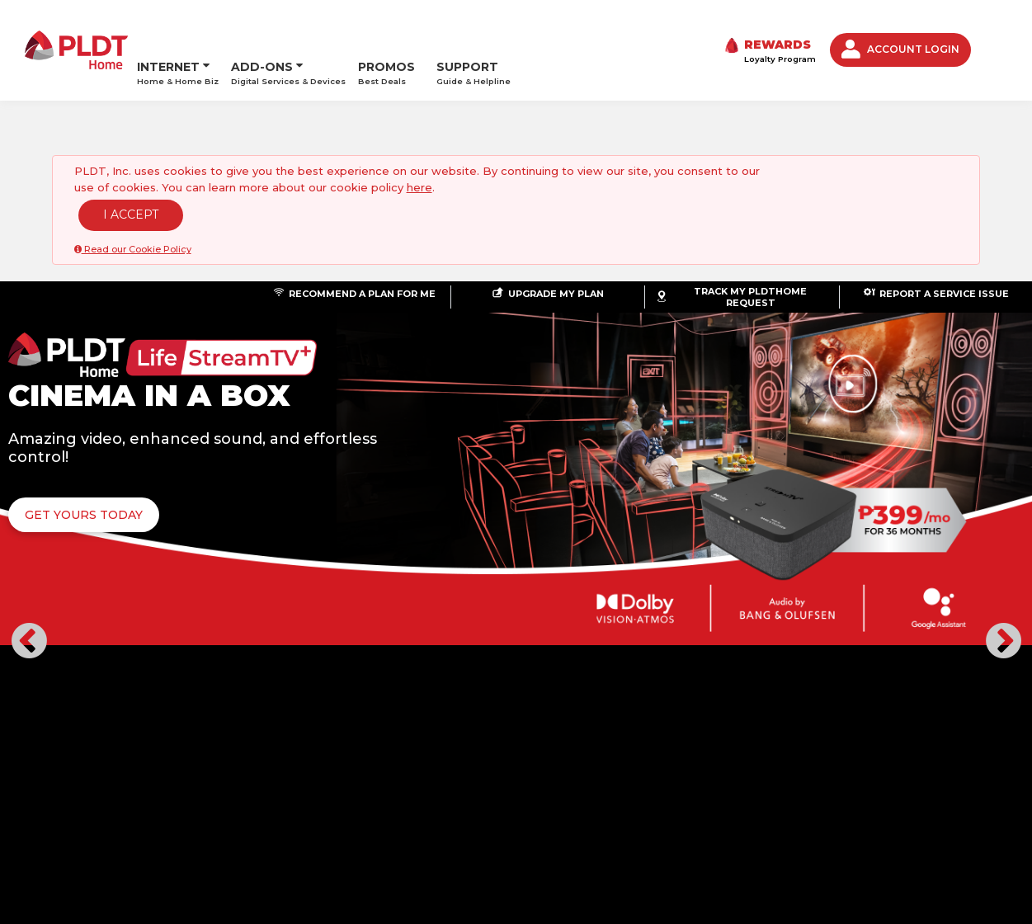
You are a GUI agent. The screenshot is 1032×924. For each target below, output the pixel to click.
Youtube (981, 797)
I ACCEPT (130, 177)
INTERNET (168, 24)
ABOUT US (77, 783)
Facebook (868, 797)
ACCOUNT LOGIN (900, 30)
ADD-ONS (262, 24)
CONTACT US (440, 783)
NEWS (132, 783)
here (419, 150)
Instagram (944, 797)
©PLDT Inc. (85, 816)
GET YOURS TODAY (355, 477)
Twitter (906, 797)
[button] (28, 444)
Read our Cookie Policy (132, 212)
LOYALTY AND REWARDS (225, 783)
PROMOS (386, 30)
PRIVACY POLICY (530, 783)
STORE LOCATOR (347, 783)
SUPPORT (473, 30)
